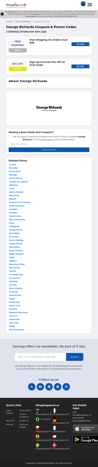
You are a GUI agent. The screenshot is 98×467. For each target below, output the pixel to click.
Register (75, 357)
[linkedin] (49, 386)
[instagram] (66, 386)
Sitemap (9, 424)
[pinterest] (57, 386)
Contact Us (24, 421)
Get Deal (80, 44)
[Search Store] (83, 3)
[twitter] (31, 386)
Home (9, 21)
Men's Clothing (22, 21)
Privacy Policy (25, 410)
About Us (10, 421)
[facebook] (40, 386)
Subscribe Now (49, 150)
